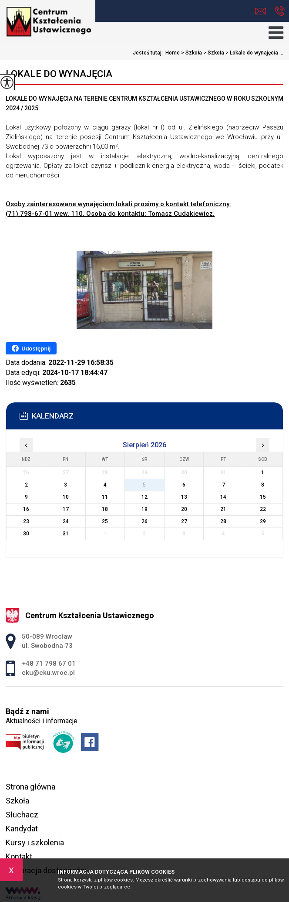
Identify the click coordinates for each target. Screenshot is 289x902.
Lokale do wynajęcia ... (253, 52)
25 (105, 521)
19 (144, 509)
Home (172, 52)
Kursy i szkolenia (35, 842)
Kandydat (22, 828)
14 (223, 497)
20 (184, 509)
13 (184, 497)
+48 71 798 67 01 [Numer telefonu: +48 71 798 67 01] (49, 663)
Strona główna (30, 786)
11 (105, 497)
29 (263, 521)
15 (263, 497)
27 (184, 521)
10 (66, 497)
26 (144, 521)
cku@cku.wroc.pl (260, 11)
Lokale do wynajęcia (59, 73)
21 (223, 509)
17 (66, 509)
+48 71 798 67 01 (280, 11)
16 (26, 509)
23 (26, 521)
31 (66, 534)
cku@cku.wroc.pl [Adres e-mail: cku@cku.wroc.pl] (48, 673)
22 (263, 509)
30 (26, 534)
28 (223, 521)
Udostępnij (31, 348)
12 (144, 497)
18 (105, 509)
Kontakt (19, 856)
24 (66, 521)
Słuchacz (22, 814)
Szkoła (191, 52)
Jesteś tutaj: (149, 52)
